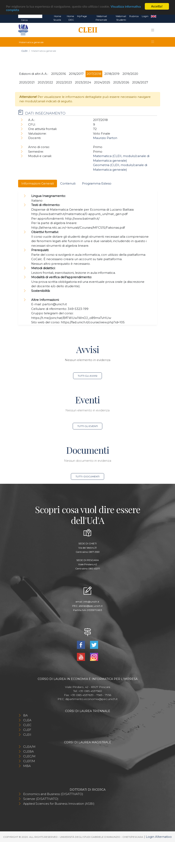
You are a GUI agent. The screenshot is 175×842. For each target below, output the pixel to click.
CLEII (24, 50)
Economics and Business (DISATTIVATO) (53, 794)
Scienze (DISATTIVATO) (40, 799)
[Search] (30, 16)
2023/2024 (83, 82)
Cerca (24, 19)
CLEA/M (29, 747)
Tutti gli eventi (87, 426)
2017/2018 (94, 74)
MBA (27, 766)
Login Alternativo (159, 837)
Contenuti (68, 183)
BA (25, 715)
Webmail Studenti (121, 18)
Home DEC (70, 18)
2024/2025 (102, 82)
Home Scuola (57, 18)
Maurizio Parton (105, 138)
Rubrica (134, 16)
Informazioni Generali (37, 183)
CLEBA (28, 751)
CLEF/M (29, 761)
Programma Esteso (96, 183)
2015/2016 (58, 74)
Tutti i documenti (87, 476)
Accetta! (157, 6)
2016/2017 (76, 74)
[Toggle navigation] (152, 30)
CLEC (27, 725)
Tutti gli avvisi (87, 375)
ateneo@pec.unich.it (91, 605)
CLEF (27, 730)
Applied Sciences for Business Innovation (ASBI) (58, 803)
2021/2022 (45, 82)
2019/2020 (130, 74)
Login (145, 16)
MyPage (82, 16)
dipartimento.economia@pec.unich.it (91, 699)
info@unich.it (91, 601)
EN (153, 16)
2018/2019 (111, 74)
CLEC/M (29, 756)
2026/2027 (140, 82)
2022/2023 (64, 82)
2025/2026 (121, 82)
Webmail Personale (101, 18)
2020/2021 (27, 82)
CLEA (27, 720)
